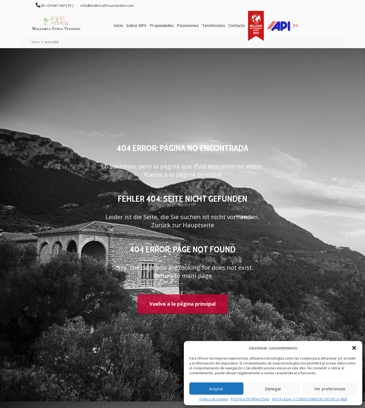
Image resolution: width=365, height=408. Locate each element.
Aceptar (216, 388)
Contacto (236, 25)
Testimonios (213, 25)
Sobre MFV (136, 25)
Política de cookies (213, 399)
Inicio (118, 25)
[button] (354, 348)
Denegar (273, 388)
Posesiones (188, 25)
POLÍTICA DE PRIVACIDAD (250, 399)
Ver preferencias (329, 388)
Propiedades (162, 25)
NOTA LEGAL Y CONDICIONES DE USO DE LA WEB (309, 399)
